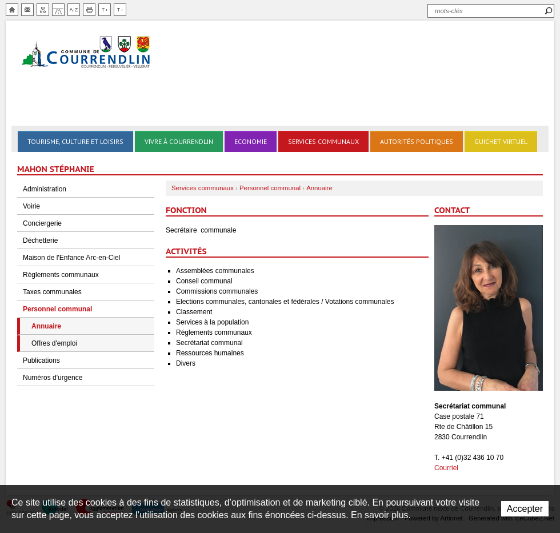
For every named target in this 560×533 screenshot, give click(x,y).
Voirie (31, 206)
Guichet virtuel (500, 141)
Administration (44, 189)
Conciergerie (42, 223)
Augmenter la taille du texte (104, 9)
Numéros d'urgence (52, 378)
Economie (250, 141)
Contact (27, 9)
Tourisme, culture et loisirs (75, 141)
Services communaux (323, 141)
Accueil (12, 9)
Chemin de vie (58, 9)
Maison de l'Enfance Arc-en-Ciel (71, 258)
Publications (41, 360)
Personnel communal (57, 309)
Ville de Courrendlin (86, 53)
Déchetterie (40, 241)
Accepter (525, 509)
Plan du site (43, 9)
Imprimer (89, 9)
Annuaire (46, 326)
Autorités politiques (416, 141)
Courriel (446, 468)
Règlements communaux (61, 275)
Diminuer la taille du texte (120, 9)
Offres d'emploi (54, 343)
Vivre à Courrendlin (179, 141)
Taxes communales (52, 292)
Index (73, 9)
